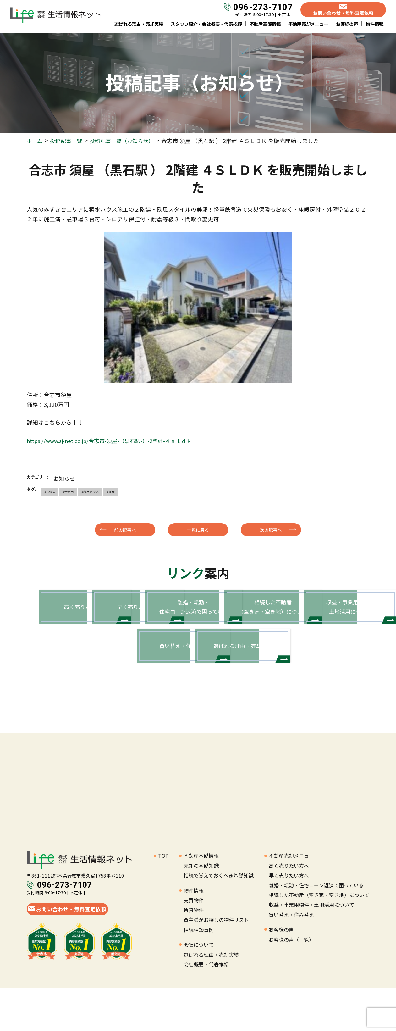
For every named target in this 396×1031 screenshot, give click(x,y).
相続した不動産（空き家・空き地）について (319, 938)
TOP (163, 898)
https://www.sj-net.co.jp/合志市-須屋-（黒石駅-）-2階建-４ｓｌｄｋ (115, 441)
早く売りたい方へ (289, 918)
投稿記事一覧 (68, 141)
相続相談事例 (199, 972)
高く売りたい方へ (289, 908)
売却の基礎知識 (201, 908)
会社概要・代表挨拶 (206, 1007)
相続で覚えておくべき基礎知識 (219, 918)
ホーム (35, 141)
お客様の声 (347, 25)
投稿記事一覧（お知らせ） (126, 141)
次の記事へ (271, 529)
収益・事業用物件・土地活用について (311, 947)
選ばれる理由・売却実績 (138, 25)
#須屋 (109, 491)
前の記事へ (125, 529)
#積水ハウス (89, 491)
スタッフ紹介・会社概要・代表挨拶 (206, 25)
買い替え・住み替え (291, 957)
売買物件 (194, 943)
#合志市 (67, 491)
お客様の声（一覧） (291, 982)
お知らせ (64, 478)
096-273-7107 (263, 8)
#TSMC (49, 491)
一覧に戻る (198, 529)
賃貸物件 (194, 953)
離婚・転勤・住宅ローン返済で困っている (316, 928)
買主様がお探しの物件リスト (216, 963)
